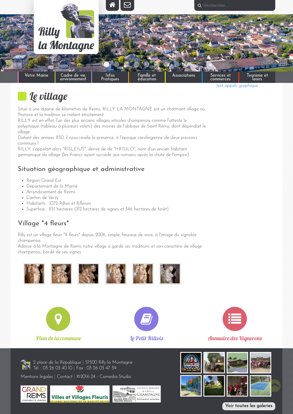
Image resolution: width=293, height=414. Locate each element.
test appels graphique (237, 85)
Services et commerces (220, 77)
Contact (64, 377)
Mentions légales (37, 377)
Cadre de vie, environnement (73, 77)
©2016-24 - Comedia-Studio (103, 377)
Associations (183, 75)
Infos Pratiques (110, 77)
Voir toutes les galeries (248, 406)
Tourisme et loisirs (257, 77)
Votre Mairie (36, 75)
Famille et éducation (147, 77)
